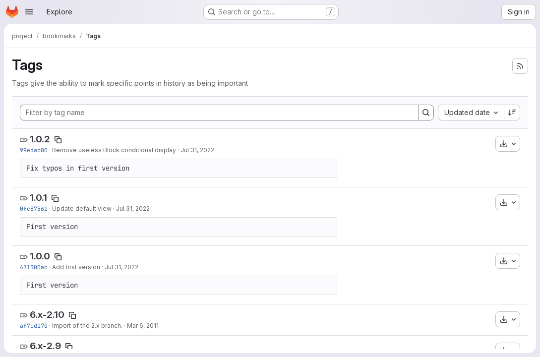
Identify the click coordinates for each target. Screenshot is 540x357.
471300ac (34, 267)
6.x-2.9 (45, 346)
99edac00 (34, 150)
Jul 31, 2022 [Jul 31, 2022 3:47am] (133, 208)
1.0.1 (38, 197)
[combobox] (471, 112)
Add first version (76, 267)
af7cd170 (34, 325)
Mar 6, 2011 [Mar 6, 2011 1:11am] (143, 325)
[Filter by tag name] (219, 112)
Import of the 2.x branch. (87, 325)
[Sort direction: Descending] (512, 112)
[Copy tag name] (58, 140)
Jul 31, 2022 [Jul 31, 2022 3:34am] (121, 267)
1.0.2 (40, 139)
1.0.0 (40, 256)
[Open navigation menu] (29, 12)
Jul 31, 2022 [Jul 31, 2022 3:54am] (197, 150)
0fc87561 (34, 208)
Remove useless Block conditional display (114, 150)
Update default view (82, 208)
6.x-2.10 (47, 314)
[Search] (426, 112)
